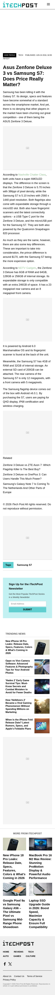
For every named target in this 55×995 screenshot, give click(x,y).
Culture (30, 956)
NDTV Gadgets (27, 268)
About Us (7, 976)
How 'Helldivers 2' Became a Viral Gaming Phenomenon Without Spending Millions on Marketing (19, 706)
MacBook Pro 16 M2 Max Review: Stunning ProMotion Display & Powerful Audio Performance (40, 867)
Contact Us (19, 976)
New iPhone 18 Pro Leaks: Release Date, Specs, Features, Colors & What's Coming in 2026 (19, 647)
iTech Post (18, 504)
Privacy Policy (9, 980)
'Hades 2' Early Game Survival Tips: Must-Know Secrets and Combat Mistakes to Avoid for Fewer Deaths (19, 686)
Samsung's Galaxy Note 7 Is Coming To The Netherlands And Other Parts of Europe (26, 488)
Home (6, 952)
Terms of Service (34, 976)
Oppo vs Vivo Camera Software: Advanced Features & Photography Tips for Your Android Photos (19, 667)
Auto (6, 956)
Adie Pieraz (9, 55)
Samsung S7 (24, 565)
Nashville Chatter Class (32, 174)
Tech (20, 55)
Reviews (18, 952)
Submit (27, 609)
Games (17, 956)
